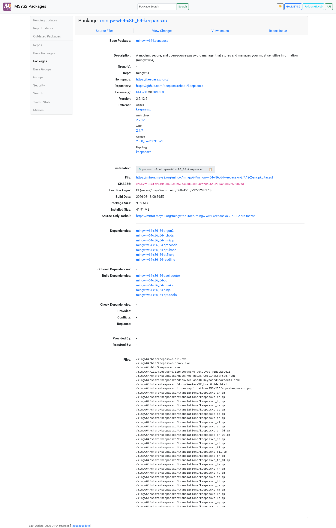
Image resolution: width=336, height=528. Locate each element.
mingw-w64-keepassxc (152, 41)
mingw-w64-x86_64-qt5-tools (156, 295)
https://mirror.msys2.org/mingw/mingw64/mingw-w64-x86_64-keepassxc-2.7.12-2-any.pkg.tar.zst (204, 177)
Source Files (105, 31)
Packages (40, 61)
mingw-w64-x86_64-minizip (155, 240)
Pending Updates (45, 20)
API (329, 6)
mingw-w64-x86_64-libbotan (155, 235)
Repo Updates (43, 28)
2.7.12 (140, 120)
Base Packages (44, 53)
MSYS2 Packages (24, 7)
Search (182, 6)
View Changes (162, 31)
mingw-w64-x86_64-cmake (154, 285)
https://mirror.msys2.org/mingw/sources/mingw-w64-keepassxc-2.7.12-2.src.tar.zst (195, 216)
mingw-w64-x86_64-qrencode (156, 245)
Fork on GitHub (313, 6)
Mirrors (38, 110)
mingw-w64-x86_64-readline (155, 260)
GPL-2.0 (141, 92)
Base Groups (42, 69)
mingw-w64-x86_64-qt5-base (156, 250)
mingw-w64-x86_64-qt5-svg (155, 255)
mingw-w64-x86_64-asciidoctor (158, 276)
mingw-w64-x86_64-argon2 (155, 231)
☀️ (280, 6)
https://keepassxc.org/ (152, 79)
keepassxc (143, 109)
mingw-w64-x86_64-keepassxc (133, 20)
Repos (37, 45)
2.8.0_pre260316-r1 (149, 141)
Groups (38, 77)
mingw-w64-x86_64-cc (151, 280)
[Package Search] (157, 6)
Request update (80, 525)
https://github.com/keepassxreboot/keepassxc (169, 86)
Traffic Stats (42, 102)
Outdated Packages (47, 36)
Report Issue (278, 31)
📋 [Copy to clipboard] (210, 169)
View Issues (220, 31)
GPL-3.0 (158, 92)
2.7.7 (139, 130)
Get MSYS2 (293, 6)
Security (39, 85)
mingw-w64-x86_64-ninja (153, 290)
